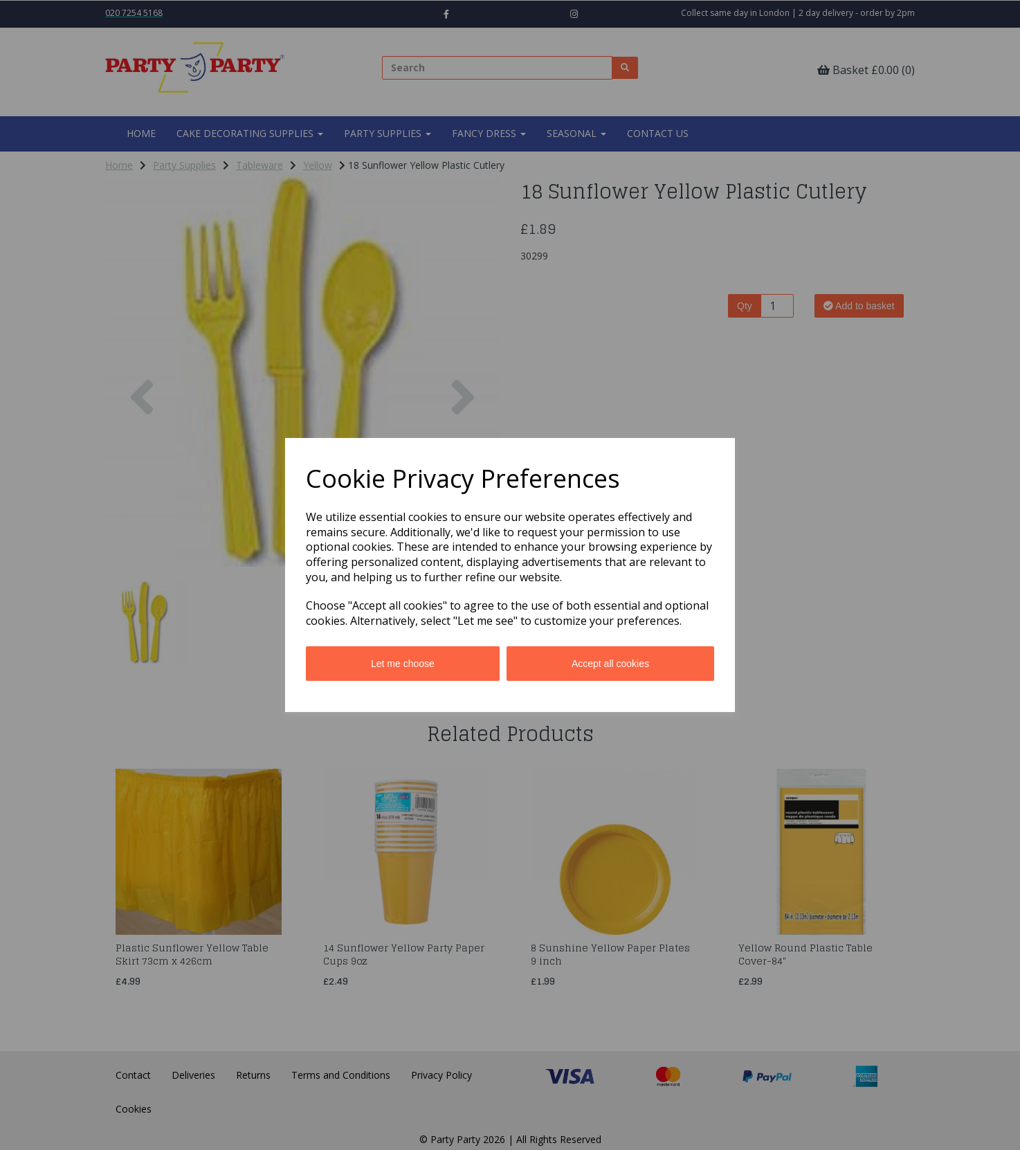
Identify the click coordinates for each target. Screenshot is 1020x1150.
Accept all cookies (610, 663)
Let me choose (403, 663)
